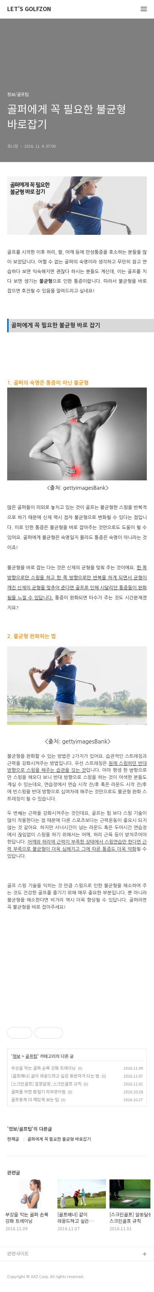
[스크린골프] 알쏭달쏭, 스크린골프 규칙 (46, 1083)
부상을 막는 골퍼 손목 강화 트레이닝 (43, 1068)
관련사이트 (18, 1253)
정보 (16, 1056)
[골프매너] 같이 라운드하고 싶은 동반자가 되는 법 (55, 1076)
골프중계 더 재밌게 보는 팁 (35, 1099)
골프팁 (31, 1056)
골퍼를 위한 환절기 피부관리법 (38, 1091)
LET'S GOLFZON (29, 9)
